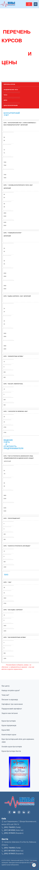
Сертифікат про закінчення (12, 704)
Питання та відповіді (10, 700)
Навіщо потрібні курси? (11, 690)
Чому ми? (5, 695)
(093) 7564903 (9, 827)
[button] (29, 4)
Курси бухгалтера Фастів (11, 751)
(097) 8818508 (9, 830)
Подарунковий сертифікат (12, 709)
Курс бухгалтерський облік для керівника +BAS (18, 740)
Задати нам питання (10, 713)
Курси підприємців (9, 725)
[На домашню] (8, 4)
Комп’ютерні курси (9, 735)
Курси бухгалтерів (9, 721)
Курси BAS (6, 730)
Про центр (5, 686)
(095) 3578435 (9, 833)
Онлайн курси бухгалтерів (12, 747)
